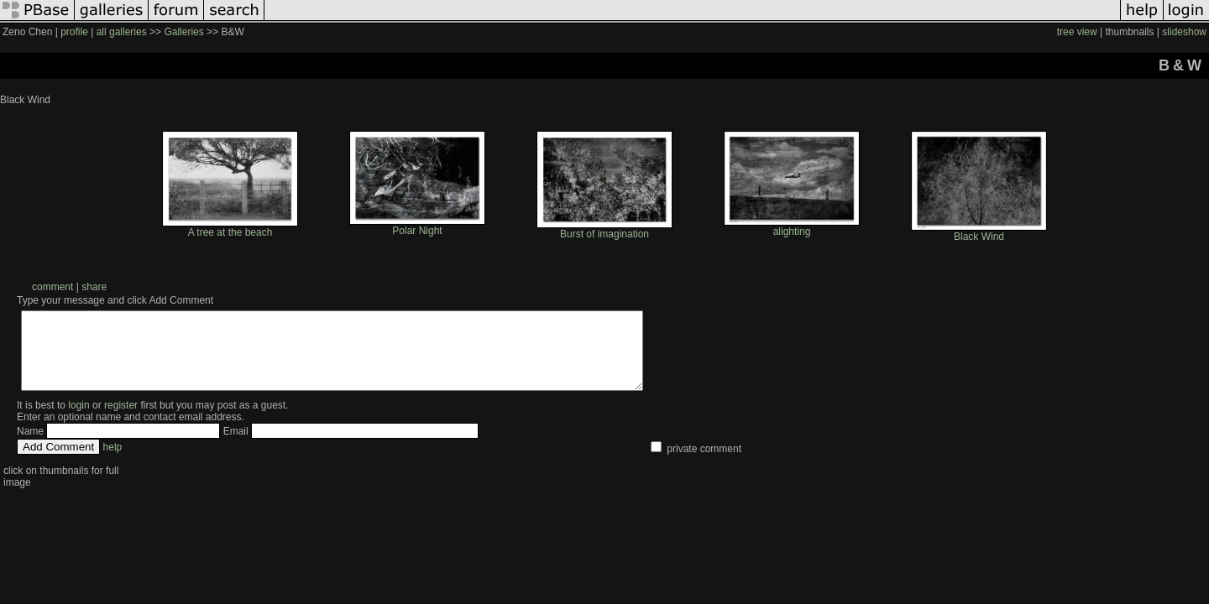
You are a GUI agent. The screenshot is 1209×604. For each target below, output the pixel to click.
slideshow (1184, 32)
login (78, 420)
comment (52, 287)
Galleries (183, 32)
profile (74, 32)
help (113, 462)
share (94, 287)
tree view (1077, 32)
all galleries (122, 32)
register (121, 420)
